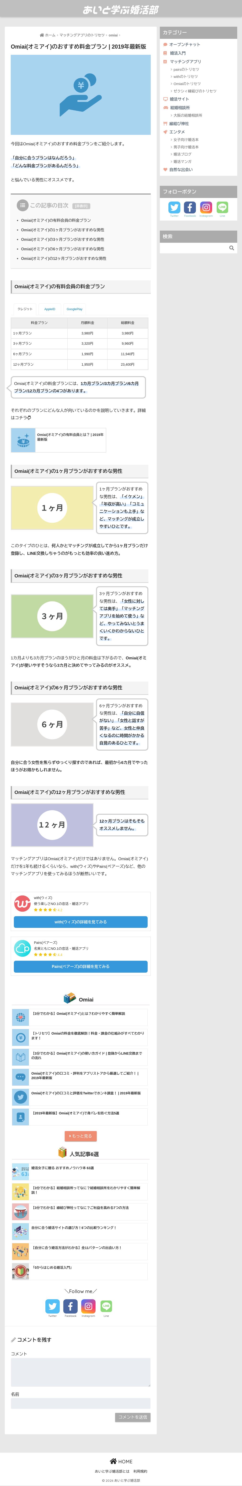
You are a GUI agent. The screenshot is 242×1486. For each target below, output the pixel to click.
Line (106, 1316)
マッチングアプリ (183, 62)
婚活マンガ (183, 163)
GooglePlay (75, 309)
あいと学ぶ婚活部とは (112, 1472)
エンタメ (174, 133)
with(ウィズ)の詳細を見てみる (81, 922)
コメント (19, 1355)
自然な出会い (178, 171)
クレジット (25, 309)
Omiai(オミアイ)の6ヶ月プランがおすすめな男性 (64, 249)
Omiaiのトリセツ (187, 84)
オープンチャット (182, 44)
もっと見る (80, 1136)
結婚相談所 (177, 108)
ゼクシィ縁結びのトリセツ (195, 92)
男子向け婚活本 (186, 148)
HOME (121, 1462)
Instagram (88, 1316)
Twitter (52, 1316)
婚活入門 (175, 53)
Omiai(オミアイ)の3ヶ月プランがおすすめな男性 (64, 239)
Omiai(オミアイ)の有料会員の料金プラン (57, 220)
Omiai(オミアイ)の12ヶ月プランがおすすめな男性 (65, 258)
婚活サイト (176, 100)
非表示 (81, 206)
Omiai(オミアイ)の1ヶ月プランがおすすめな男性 (64, 229)
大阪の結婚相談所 (188, 116)
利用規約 (140, 1472)
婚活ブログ (183, 156)
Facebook (70, 1316)
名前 (15, 1395)
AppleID (49, 309)
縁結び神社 (176, 124)
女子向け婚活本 (186, 141)
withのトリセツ (186, 77)
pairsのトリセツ (186, 70)
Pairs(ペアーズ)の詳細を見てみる (81, 966)
